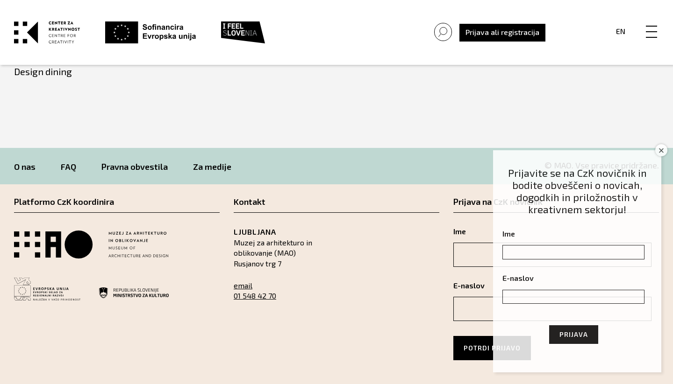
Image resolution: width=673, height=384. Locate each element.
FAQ (68, 166)
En (620, 31)
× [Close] (662, 150)
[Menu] (651, 21)
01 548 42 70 (255, 295)
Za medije (212, 166)
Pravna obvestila (134, 166)
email (243, 285)
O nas (25, 166)
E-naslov (518, 277)
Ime (508, 233)
